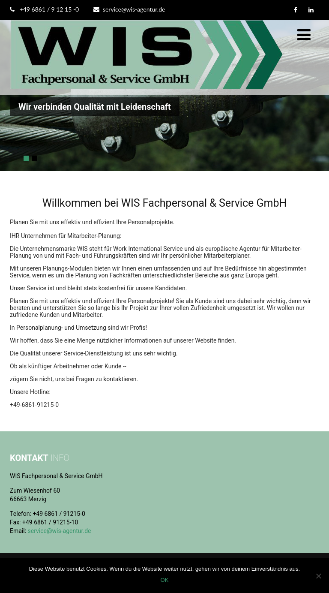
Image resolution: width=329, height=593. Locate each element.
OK (165, 580)
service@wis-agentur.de (129, 9)
